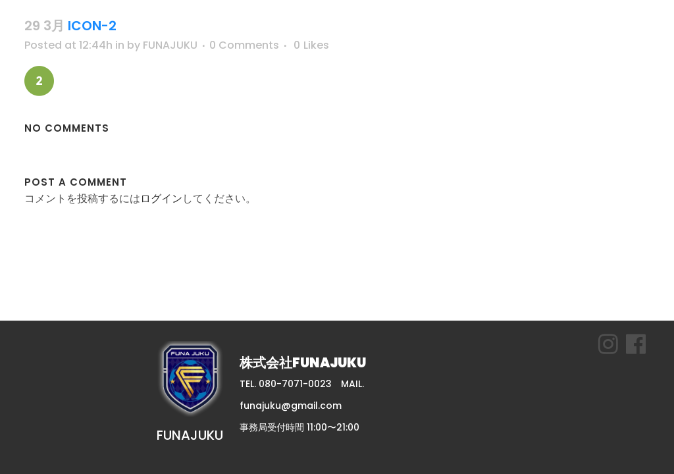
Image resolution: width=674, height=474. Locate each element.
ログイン (161, 198)
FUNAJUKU (170, 45)
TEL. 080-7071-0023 (286, 383)
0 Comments (244, 45)
